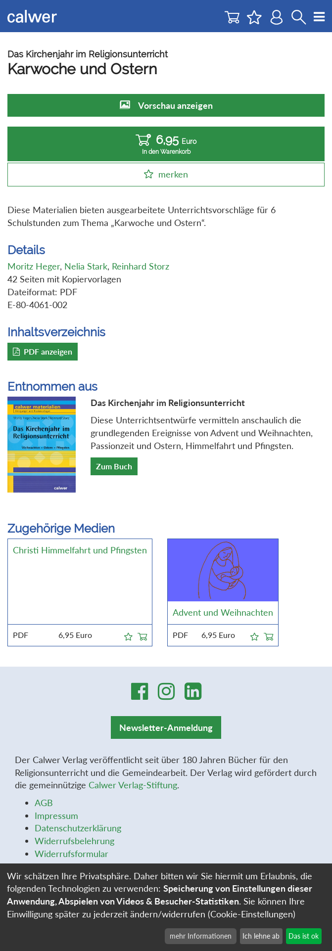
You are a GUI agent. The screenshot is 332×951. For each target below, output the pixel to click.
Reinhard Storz (140, 266)
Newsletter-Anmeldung (166, 727)
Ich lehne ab (261, 936)
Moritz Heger (33, 266)
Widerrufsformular (71, 853)
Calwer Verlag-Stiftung (133, 784)
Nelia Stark (85, 266)
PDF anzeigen (42, 351)
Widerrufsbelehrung (74, 840)
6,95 (166, 144)
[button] (128, 635)
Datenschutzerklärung (78, 827)
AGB (44, 802)
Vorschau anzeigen (175, 105)
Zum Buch (114, 466)
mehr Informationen (201, 936)
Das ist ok (303, 936)
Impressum (56, 815)
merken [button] (173, 174)
